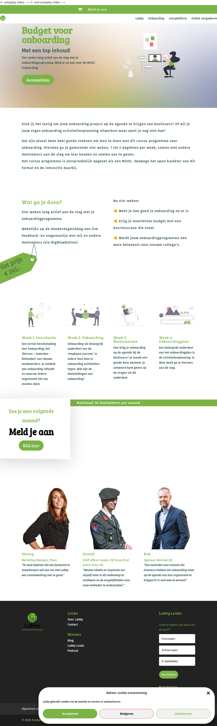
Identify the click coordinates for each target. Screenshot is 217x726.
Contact (73, 624)
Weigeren (126, 714)
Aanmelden (37, 80)
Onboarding (156, 18)
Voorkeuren (183, 714)
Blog (71, 640)
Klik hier (31, 446)
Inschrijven (168, 674)
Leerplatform (178, 18)
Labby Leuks (76, 645)
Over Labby (75, 619)
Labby (140, 18)
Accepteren (70, 714)
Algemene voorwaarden (38, 709)
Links (73, 613)
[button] (208, 693)
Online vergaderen (204, 18)
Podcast (73, 651)
